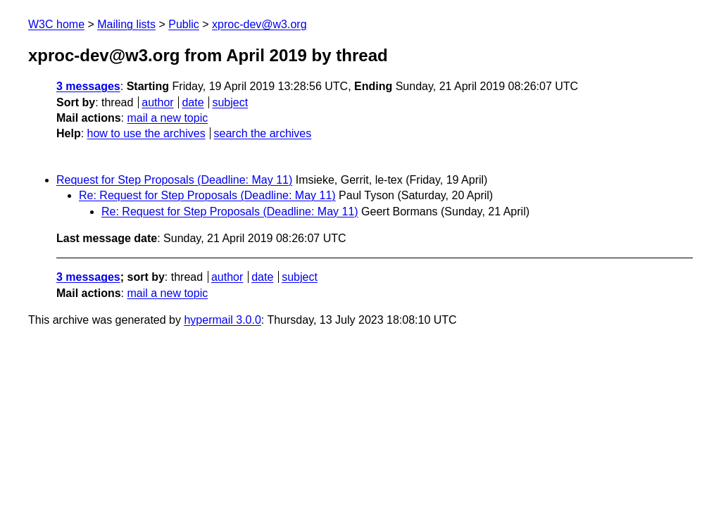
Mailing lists (126, 24)
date (192, 102)
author (157, 102)
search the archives (263, 133)
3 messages (88, 86)
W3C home (56, 24)
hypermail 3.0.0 (222, 320)
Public (183, 24)
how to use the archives (146, 133)
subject (230, 102)
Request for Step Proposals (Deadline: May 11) (174, 180)
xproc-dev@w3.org (259, 24)
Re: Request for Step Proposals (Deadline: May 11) (207, 195)
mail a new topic (167, 118)
